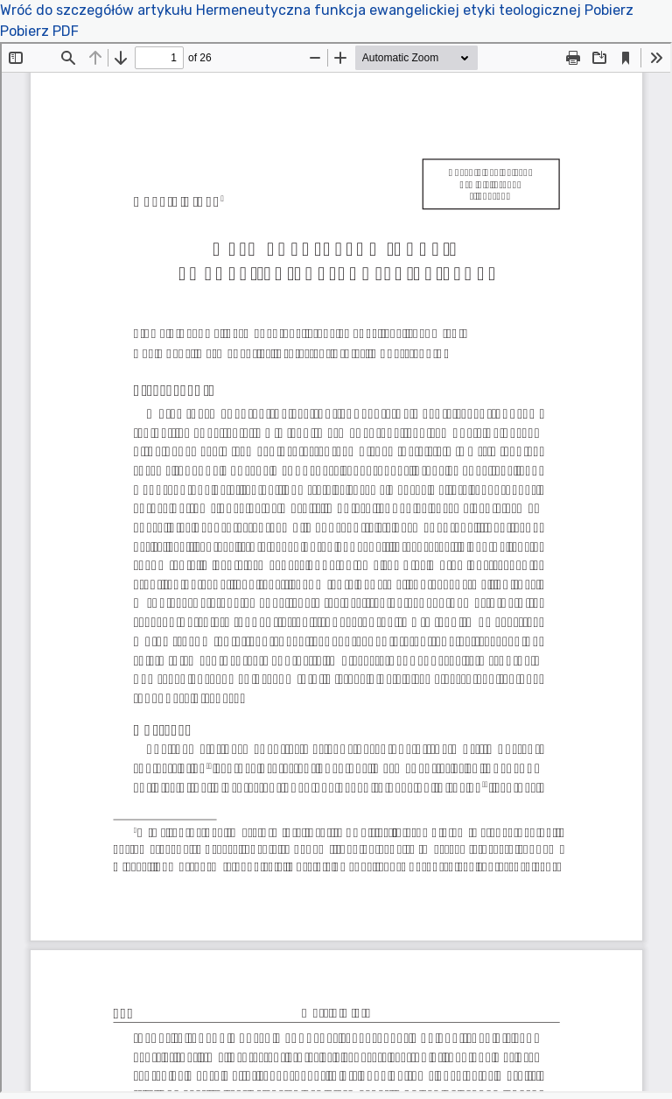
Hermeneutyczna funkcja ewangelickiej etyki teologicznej (390, 10)
